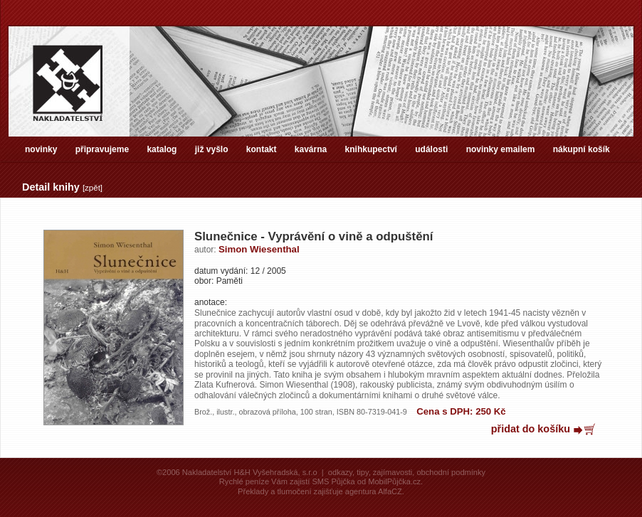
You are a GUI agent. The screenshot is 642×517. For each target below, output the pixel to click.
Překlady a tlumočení (274, 491)
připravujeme (102, 149)
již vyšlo (211, 149)
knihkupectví (371, 149)
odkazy (340, 472)
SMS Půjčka (333, 481)
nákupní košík (581, 149)
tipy (362, 472)
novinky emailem (500, 149)
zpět (92, 187)
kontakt (261, 149)
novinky (41, 149)
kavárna (311, 149)
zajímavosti (392, 472)
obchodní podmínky (450, 472)
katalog (162, 149)
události (431, 149)
